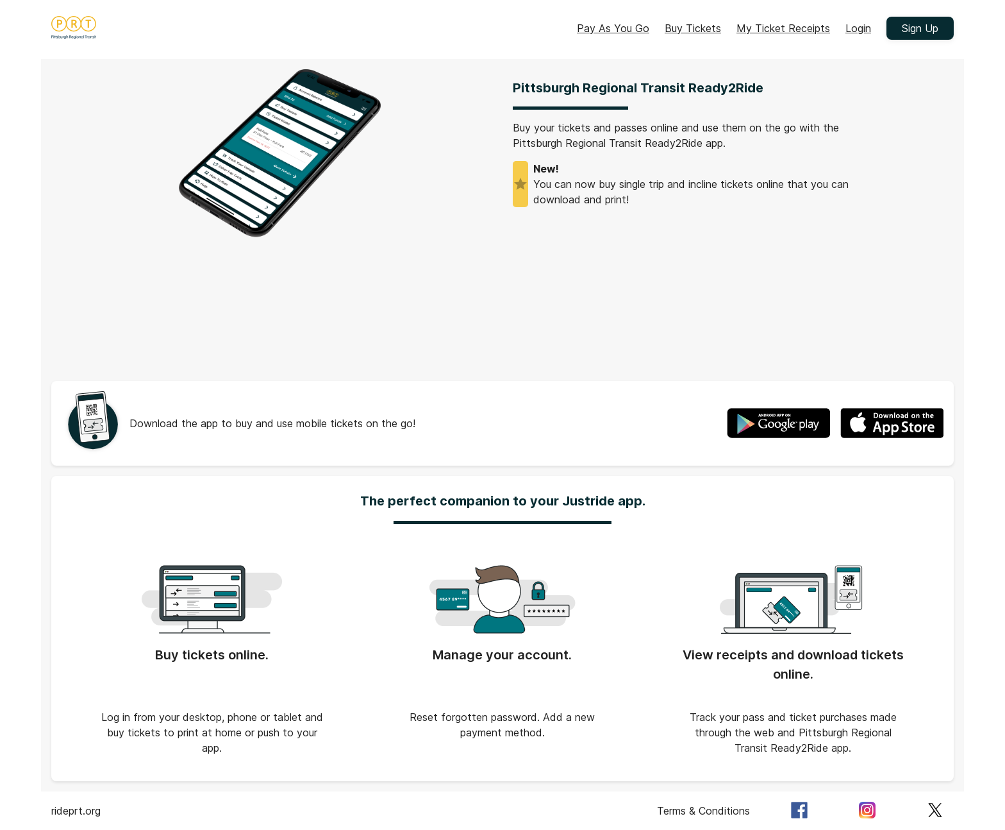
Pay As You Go (613, 28)
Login (858, 28)
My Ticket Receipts (783, 28)
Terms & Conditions (703, 811)
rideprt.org (76, 811)
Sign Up (920, 28)
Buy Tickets (693, 28)
